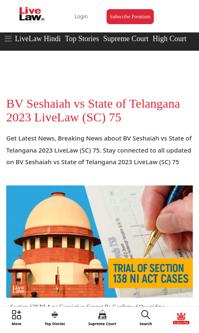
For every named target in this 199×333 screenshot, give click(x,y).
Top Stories (82, 39)
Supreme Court (126, 39)
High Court (170, 39)
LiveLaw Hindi (38, 39)
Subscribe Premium (130, 17)
